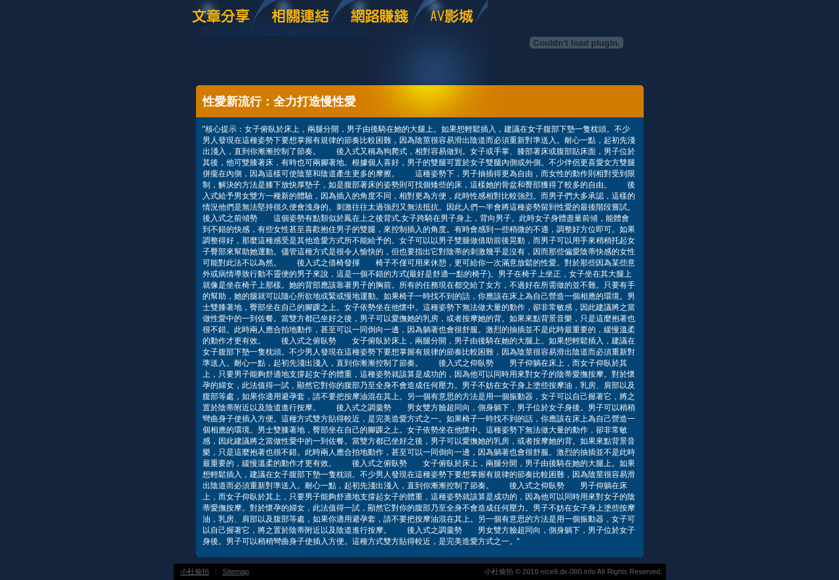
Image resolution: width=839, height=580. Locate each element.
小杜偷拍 (194, 571)
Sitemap (236, 571)
